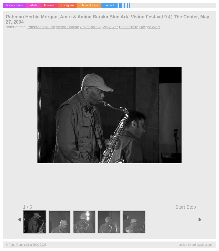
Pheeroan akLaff (41, 27)
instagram (67, 5)
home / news (14, 5)
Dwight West (150, 27)
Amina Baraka (67, 27)
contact (109, 5)
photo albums (89, 5)
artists (33, 5)
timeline (49, 5)
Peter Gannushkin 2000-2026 (27, 244)
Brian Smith (128, 27)
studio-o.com (205, 244)
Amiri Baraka (90, 27)
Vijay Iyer (110, 27)
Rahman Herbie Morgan (32, 16)
